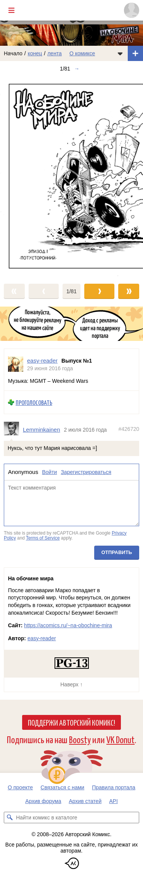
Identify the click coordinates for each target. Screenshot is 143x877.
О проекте (20, 787)
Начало (13, 53)
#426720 (128, 429)
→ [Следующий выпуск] (76, 69)
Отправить (116, 552)
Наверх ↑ (71, 684)
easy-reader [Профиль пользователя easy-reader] (42, 360)
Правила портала (113, 787)
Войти (49, 472)
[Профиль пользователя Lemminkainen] (13, 429)
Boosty (80, 739)
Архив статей (85, 801)
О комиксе (82, 53)
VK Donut (120, 739)
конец (35, 53)
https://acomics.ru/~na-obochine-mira (68, 625)
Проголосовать (34, 402)
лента (54, 53)
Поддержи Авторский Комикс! (71, 722)
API (113, 801)
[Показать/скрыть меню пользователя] (131, 10)
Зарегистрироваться (86, 472)
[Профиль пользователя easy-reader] (15, 364)
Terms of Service (43, 538)
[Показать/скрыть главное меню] (11, 10)
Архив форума (43, 801)
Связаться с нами (62, 787)
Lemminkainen (41, 429)
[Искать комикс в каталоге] (9, 817)
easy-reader (41, 638)
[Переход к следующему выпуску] (71, 176)
